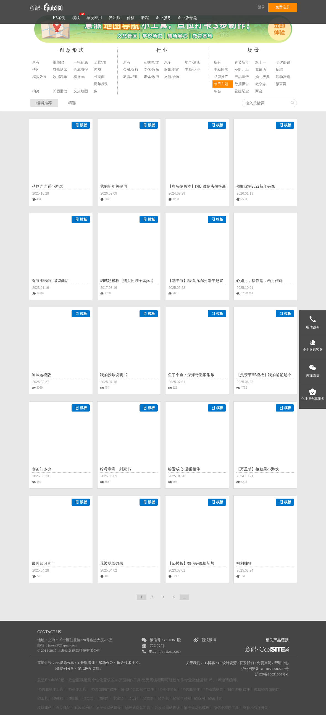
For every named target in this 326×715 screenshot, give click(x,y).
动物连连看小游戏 (47, 186)
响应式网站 (84, 708)
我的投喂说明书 (113, 375)
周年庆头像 (101, 87)
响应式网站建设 (108, 708)
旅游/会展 (172, 77)
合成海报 (80, 69)
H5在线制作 (213, 689)
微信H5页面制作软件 (137, 689)
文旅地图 (80, 91)
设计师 (114, 18)
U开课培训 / (88, 663)
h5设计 (133, 698)
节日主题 (221, 84)
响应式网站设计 (167, 708)
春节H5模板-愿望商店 (50, 281)
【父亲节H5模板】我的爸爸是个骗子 (263, 375)
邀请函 (260, 69)
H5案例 (59, 18)
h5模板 (72, 698)
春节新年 (242, 62)
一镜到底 (80, 62)
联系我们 (157, 646)
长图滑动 (60, 91)
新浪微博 (209, 640)
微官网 (281, 84)
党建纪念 (242, 91)
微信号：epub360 (165, 640)
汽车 (167, 62)
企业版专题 (187, 18)
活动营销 (283, 77)
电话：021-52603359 (165, 651)
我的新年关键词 (113, 186)
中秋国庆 (221, 69)
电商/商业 (192, 69)
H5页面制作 (190, 689)
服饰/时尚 (172, 69)
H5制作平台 (167, 689)
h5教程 (57, 698)
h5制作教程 (182, 698)
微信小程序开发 (255, 708)
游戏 (97, 69)
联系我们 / (248, 663)
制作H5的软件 (238, 689)
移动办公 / (107, 663)
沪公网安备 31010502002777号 (265, 669)
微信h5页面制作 (266, 689)
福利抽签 (244, 563)
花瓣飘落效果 (111, 563)
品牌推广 (221, 77)
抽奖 (36, 91)
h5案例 (148, 698)
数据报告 (242, 84)
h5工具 (42, 698)
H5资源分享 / (66, 663)
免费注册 (282, 7)
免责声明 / (265, 663)
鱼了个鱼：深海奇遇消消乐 (191, 375)
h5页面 (88, 698)
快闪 (36, 69)
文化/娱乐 (151, 69)
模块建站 (44, 708)
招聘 (279, 69)
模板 (76, 18)
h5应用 (199, 698)
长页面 (99, 77)
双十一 (260, 62)
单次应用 (94, 18)
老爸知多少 (41, 469)
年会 (217, 91)
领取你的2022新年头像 (255, 186)
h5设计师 (215, 698)
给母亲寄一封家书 (115, 469)
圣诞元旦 (242, 69)
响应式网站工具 (137, 708)
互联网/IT (151, 62)
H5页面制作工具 (128, 680)
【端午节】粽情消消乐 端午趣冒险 (195, 281)
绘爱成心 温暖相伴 (184, 469)
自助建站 (63, 708)
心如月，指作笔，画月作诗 (259, 281)
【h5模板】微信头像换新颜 (191, 563)
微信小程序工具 (226, 708)
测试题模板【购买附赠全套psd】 (128, 281)
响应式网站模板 (196, 708)
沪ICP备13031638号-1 (272, 674)
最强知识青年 (43, 563)
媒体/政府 (151, 77)
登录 (261, 7)
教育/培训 (131, 77)
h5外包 (163, 698)
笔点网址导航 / (90, 668)
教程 (145, 18)
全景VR (100, 62)
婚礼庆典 (262, 77)
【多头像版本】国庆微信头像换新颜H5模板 (197, 187)
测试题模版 (41, 375)
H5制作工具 (76, 689)
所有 (36, 62)
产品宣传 (242, 77)
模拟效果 (39, 77)
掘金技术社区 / (129, 663)
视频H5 (58, 62)
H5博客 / (210, 663)
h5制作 (103, 698)
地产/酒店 (192, 62)
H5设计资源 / (228, 663)
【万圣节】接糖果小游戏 (257, 469)
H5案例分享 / (66, 668)
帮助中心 (281, 663)
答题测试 (60, 69)
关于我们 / (194, 663)
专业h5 (118, 698)
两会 (258, 91)
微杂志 (260, 84)
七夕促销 (283, 62)
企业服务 (163, 18)
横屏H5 (79, 77)
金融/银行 (131, 69)
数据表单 (60, 77)
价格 (131, 18)
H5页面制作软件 (104, 689)
